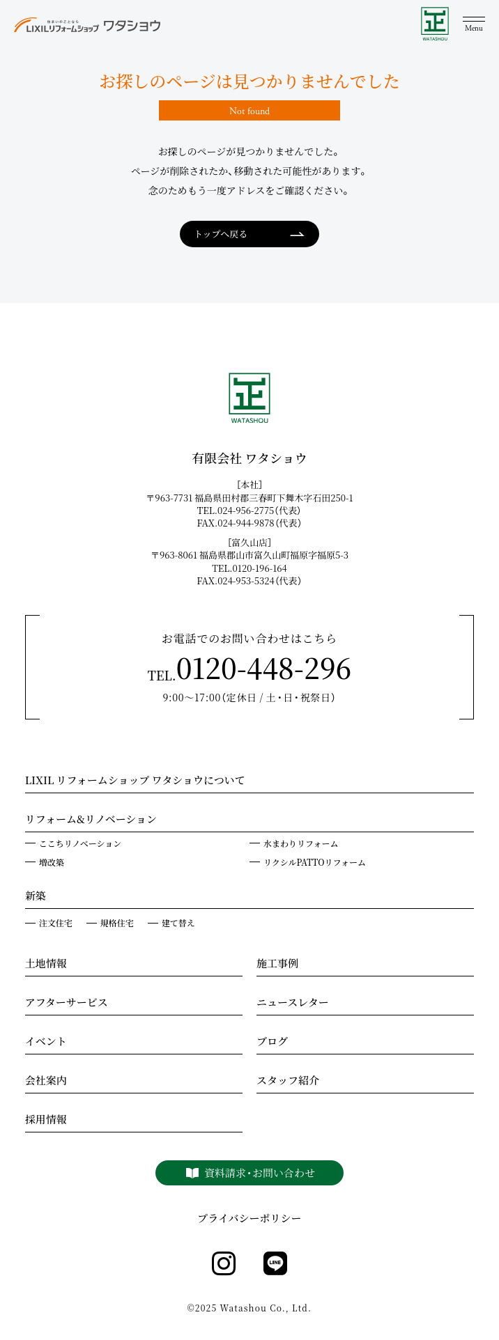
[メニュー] (474, 25)
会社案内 (46, 1081)
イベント (46, 1042)
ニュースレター (292, 1003)
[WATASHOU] (435, 24)
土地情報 (46, 964)
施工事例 (277, 964)
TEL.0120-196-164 (254, 568)
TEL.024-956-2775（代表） (254, 510)
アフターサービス (66, 1003)
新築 (35, 897)
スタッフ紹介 (287, 1081)
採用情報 (46, 1120)
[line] (275, 1264)
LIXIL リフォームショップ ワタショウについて (135, 781)
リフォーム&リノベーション (91, 820)
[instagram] (224, 1264)
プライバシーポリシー (249, 1218)
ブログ (272, 1042)
